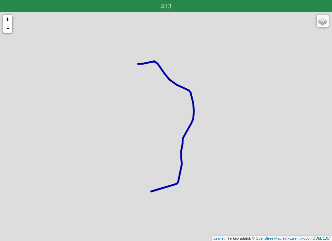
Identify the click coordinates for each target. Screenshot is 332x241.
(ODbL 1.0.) (320, 238)
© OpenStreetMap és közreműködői (281, 238)
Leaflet (219, 238)
